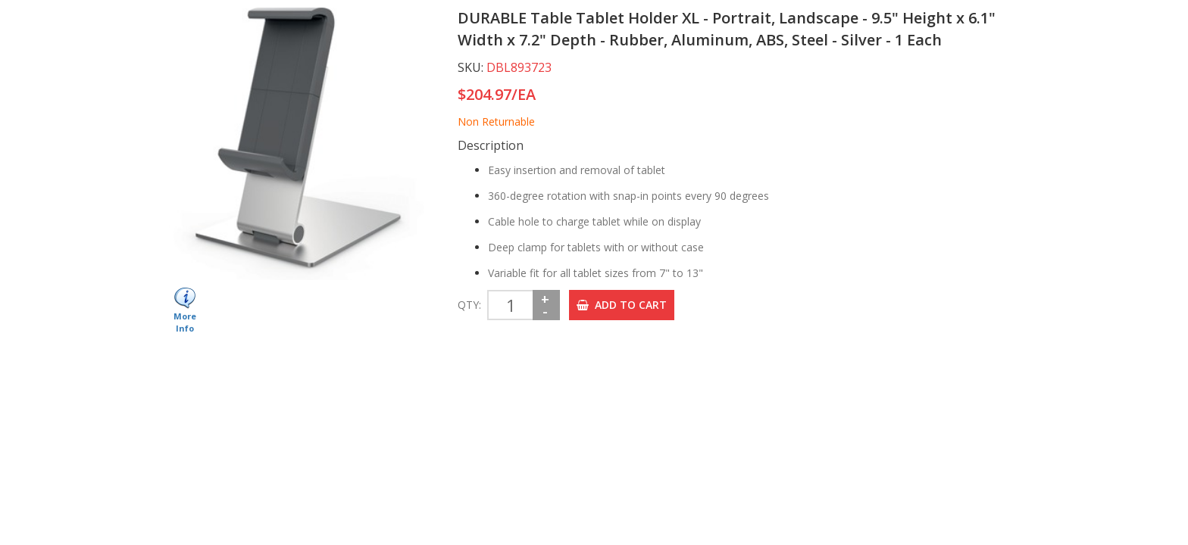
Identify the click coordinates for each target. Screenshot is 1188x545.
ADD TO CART (622, 304)
